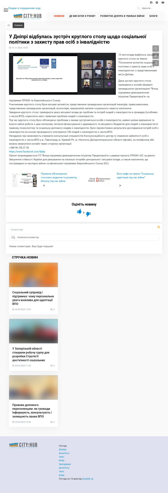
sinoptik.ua (87, 478)
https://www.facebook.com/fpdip (27, 151)
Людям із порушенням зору (24, 8)
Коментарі (17, 229)
